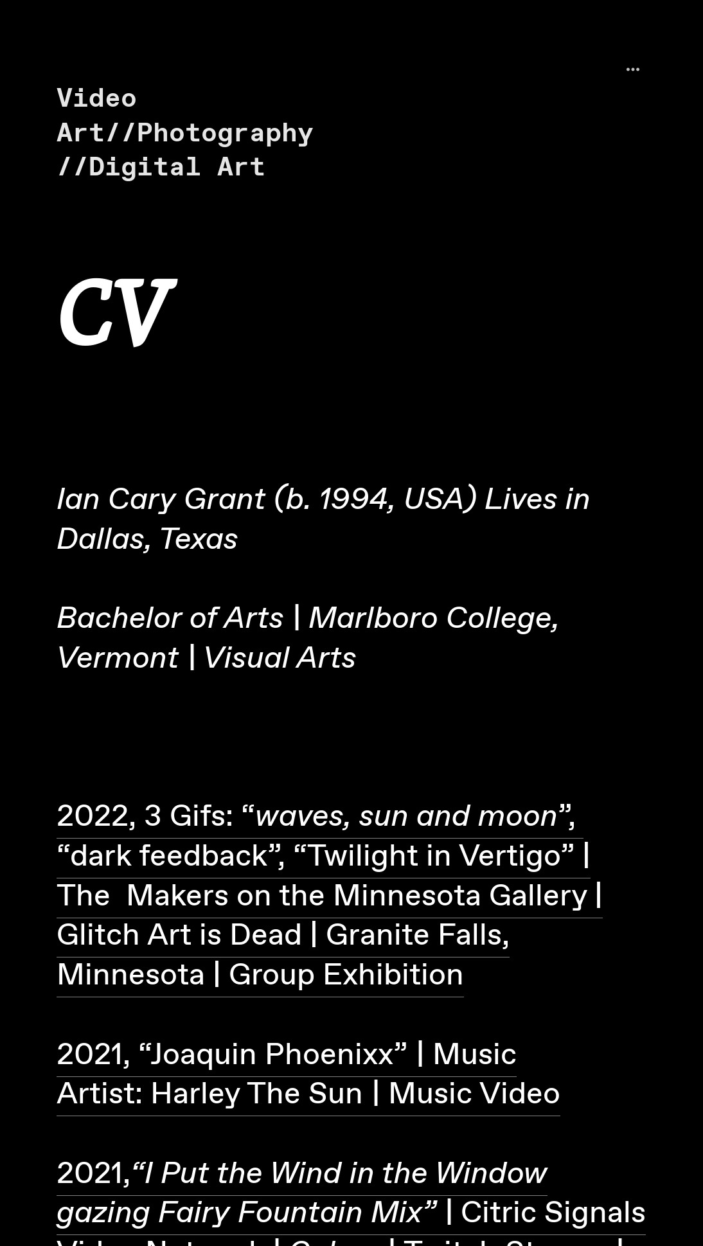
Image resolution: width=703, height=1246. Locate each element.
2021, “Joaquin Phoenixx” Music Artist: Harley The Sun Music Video (308, 1075)
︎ (633, 70)
